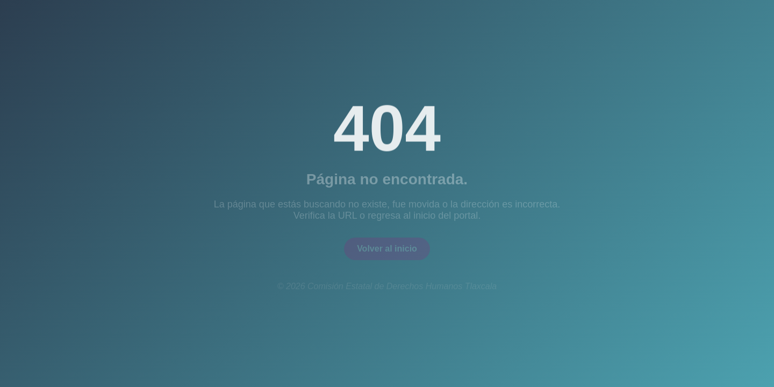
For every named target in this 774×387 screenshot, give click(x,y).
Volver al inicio (387, 250)
